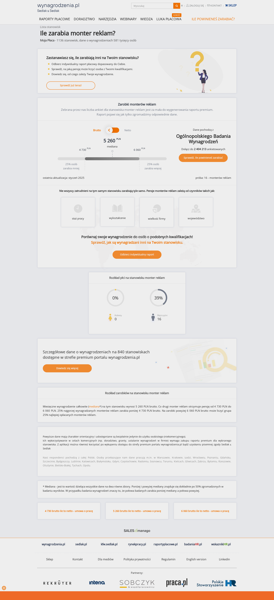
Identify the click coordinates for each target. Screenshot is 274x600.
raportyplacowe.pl (166, 544)
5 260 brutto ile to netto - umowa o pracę (137, 511)
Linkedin (224, 559)
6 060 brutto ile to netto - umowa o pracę (205, 511)
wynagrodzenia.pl (53, 544)
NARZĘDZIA (107, 19)
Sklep (231, 5)
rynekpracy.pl (137, 544)
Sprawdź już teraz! (71, 85)
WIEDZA (146, 19)
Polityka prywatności (137, 559)
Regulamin (168, 559)
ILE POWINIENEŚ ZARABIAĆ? (213, 19)
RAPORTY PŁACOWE (54, 19)
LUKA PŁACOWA (168, 19)
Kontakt (214, 5)
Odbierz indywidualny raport (137, 254)
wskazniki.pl (221, 544)
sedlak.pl (81, 544)
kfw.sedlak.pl (109, 544)
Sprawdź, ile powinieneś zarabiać (203, 157)
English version (196, 559)
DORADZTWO (84, 19)
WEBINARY (128, 19)
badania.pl (193, 544)
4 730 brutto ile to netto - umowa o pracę (69, 511)
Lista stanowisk (50, 27)
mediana (94, 406)
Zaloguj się (195, 5)
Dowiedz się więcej (67, 368)
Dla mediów (105, 559)
